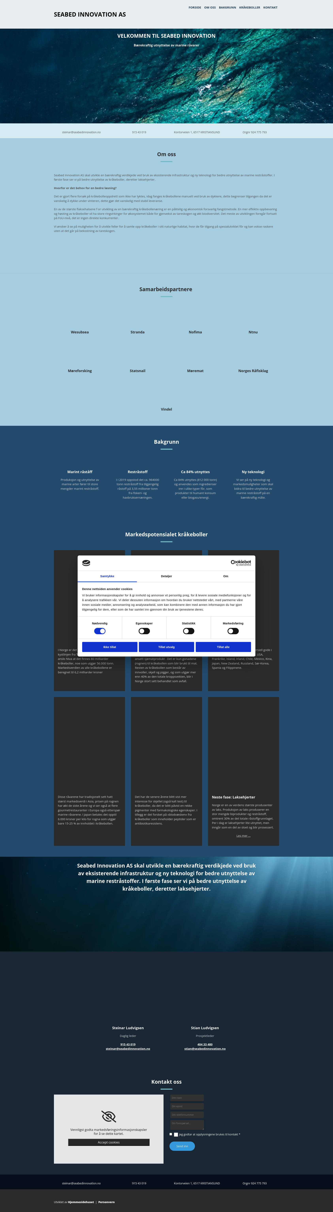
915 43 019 (139, 132)
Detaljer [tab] (166, 576)
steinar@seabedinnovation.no (81, 132)
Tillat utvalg (166, 647)
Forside (195, 7)
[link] (108, 1117)
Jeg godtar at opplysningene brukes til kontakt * (209, 1134)
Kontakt (270, 7)
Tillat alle (223, 647)
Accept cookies (108, 1142)
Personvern (106, 1202)
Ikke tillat (109, 647)
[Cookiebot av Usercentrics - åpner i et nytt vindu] (233, 563)
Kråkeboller (249, 7)
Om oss (210, 7)
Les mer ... (243, 836)
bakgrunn (227, 7)
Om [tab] (225, 576)
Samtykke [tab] (107, 576)
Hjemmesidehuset (81, 1202)
